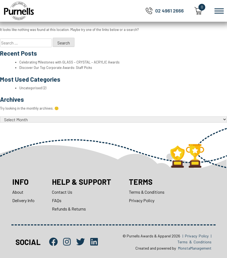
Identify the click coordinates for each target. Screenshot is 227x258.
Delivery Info (23, 200)
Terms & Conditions (148, 192)
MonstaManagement (195, 248)
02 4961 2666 (169, 11)
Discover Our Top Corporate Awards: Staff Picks (56, 67)
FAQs (57, 200)
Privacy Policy (143, 200)
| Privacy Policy (195, 236)
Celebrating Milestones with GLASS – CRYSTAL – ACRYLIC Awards (69, 62)
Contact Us (62, 192)
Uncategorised (30, 88)
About (17, 192)
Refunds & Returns (69, 208)
